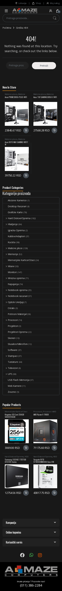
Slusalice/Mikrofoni (15, 344)
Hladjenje (10, 224)
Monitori (10, 272)
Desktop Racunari (14, 206)
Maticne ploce (11, 94)
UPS (7, 374)
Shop (36, 3)
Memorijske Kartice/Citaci (19, 260)
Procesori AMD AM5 (44, 412)
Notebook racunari (15, 296)
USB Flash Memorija (16, 379)
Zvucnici (9, 391)
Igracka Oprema (14, 230)
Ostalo (9, 308)
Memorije (10, 254)
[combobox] (26, 18)
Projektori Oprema (15, 331)
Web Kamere (12, 385)
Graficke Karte (13, 212)
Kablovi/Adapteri (14, 236)
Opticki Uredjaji (13, 302)
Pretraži (54, 18)
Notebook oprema (15, 290)
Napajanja (11, 284)
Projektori (10, 326)
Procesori (10, 320)
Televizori (10, 368)
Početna (6, 27)
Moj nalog (53, 3)
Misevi (8, 266)
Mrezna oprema (14, 278)
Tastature (10, 361)
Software (10, 350)
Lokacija (21, 3)
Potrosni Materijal (14, 314)
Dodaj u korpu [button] (26, 130)
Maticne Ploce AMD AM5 (15, 95)
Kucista (9, 242)
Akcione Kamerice (15, 200)
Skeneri (9, 338)
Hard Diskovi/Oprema (16, 218)
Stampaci (10, 355)
